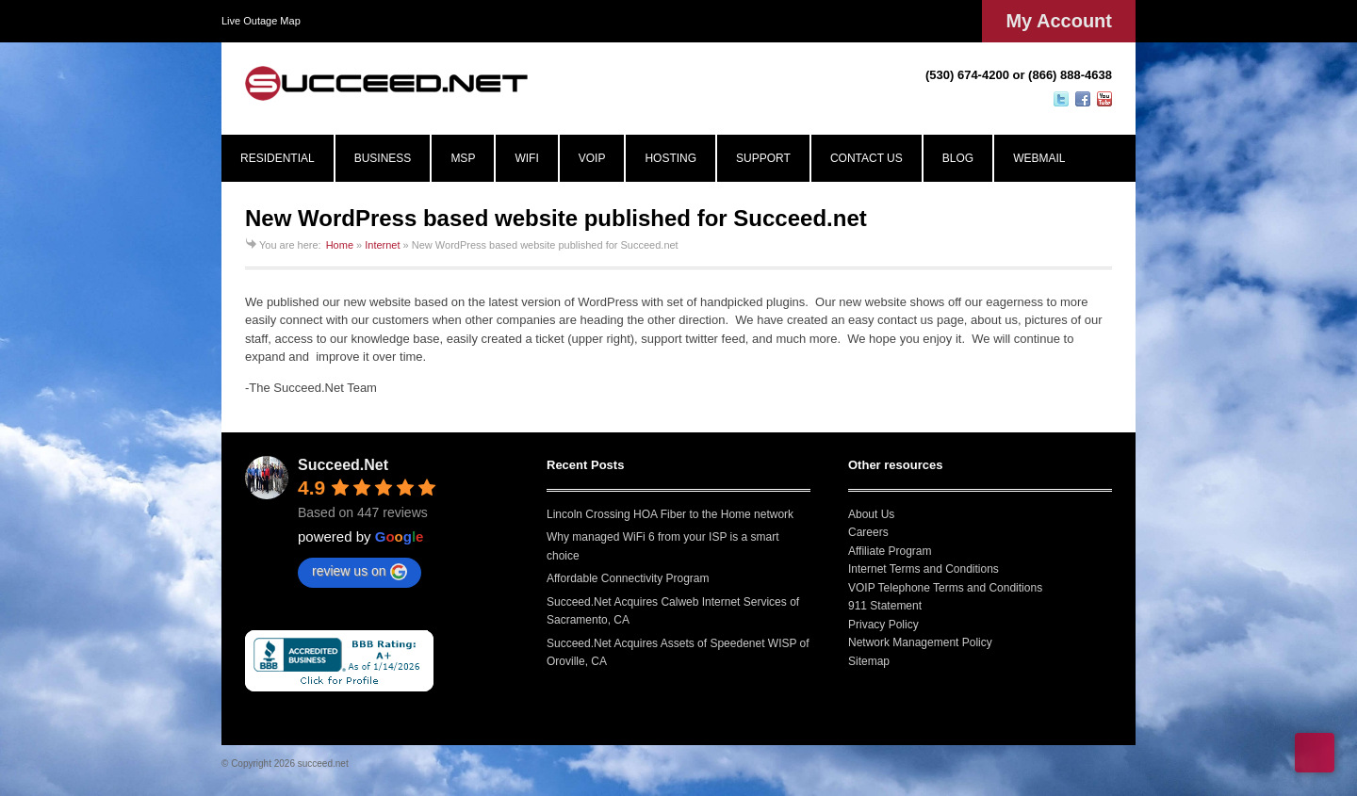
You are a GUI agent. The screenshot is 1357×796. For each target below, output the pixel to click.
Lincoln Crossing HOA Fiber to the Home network (670, 514)
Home (339, 245)
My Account (1058, 20)
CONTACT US (866, 158)
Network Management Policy (920, 642)
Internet (382, 245)
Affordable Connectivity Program (628, 578)
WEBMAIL (1039, 158)
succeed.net (323, 763)
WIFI (526, 158)
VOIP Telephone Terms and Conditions (945, 587)
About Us (871, 514)
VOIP (592, 158)
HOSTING (670, 158)
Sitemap (869, 661)
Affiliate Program (889, 551)
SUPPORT (763, 158)
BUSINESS (383, 158)
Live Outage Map (261, 20)
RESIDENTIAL (277, 158)
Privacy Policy (883, 624)
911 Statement (885, 605)
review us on (359, 571)
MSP (462, 158)
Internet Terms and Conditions (923, 569)
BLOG (957, 158)
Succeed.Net (343, 465)
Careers (868, 532)
